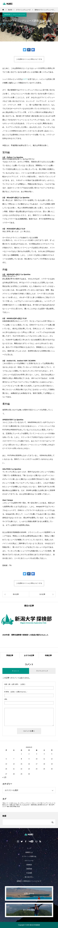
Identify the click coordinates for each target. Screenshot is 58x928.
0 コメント (15, 671)
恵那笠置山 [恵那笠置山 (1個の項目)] (34, 804)
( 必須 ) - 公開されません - (15, 691)
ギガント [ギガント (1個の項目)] (34, 803)
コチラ (25, 79)
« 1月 (4, 777)
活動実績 (29, 869)
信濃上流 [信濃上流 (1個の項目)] (12, 804)
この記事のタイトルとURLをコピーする (29, 59)
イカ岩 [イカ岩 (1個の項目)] (11, 803)
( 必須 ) (14, 684)
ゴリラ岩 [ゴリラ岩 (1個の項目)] (39, 803)
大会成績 (29, 873)
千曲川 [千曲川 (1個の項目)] (17, 804)
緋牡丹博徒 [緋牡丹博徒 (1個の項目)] (13, 806)
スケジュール (29, 860)
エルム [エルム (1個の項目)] (15, 803)
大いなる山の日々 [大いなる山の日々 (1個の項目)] (25, 804)
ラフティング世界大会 (29, 856)
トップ (29, 848)
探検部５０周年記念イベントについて (29, 881)
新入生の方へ (29, 877)
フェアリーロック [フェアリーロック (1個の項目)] (48, 803)
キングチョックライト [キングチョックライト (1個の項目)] (24, 803)
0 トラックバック (42, 671)
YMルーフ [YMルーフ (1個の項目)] (5, 803)
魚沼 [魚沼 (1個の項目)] (18, 806)
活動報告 (29, 865)
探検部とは (29, 852)
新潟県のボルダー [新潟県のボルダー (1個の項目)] (43, 804)
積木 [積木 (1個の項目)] (8, 806)
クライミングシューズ (19, 14)
